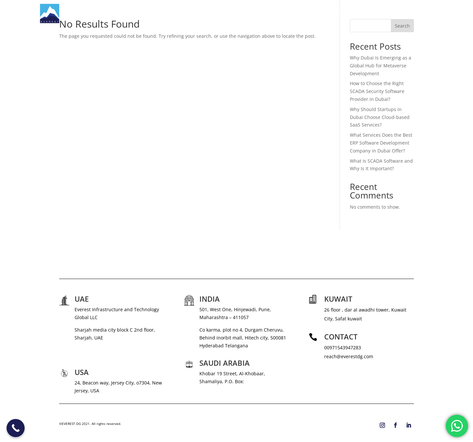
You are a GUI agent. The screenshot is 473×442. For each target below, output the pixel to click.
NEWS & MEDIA (343, 13)
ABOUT (278, 13)
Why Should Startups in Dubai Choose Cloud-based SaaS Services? (380, 117)
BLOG (399, 13)
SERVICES (303, 13)
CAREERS (376, 13)
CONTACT (422, 13)
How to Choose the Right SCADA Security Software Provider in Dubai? (377, 91)
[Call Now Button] (16, 428)
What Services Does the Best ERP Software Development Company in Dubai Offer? (381, 143)
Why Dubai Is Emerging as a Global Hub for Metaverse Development (380, 66)
